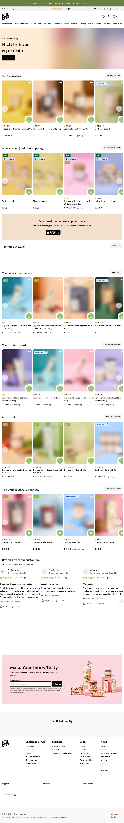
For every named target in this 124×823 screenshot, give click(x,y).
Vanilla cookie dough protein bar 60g (103, 573)
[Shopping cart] (116, 16)
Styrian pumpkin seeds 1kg (58, 573)
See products (8, 58)
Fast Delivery (8, 9)
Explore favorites (114, 75)
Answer (16, 607)
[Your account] (108, 16)
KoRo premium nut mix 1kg (17, 573)
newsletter (49, 3)
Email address (15, 680)
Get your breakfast (113, 489)
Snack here (116, 272)
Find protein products (112, 344)
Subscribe (57, 684)
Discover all (116, 246)
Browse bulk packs (113, 416)
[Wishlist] (103, 16)
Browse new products (112, 147)
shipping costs (24, 817)
